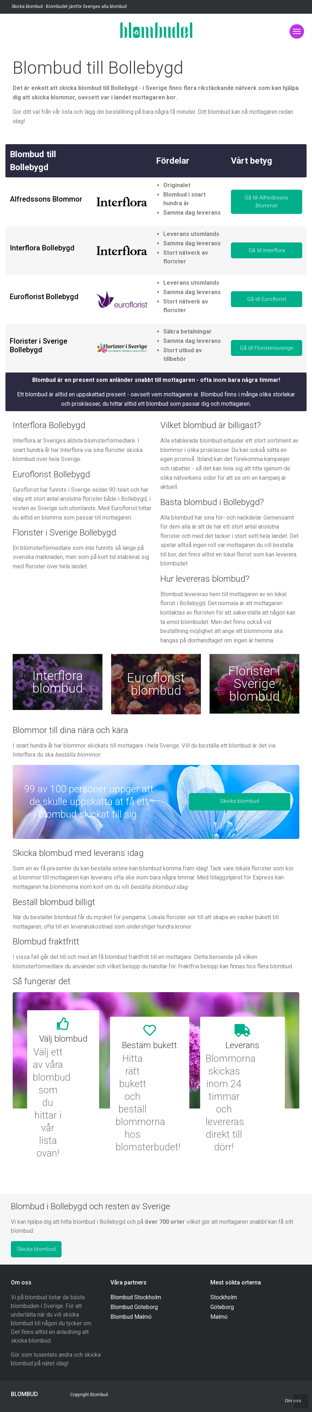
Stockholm (223, 1297)
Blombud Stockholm (135, 1297)
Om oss (293, 1400)
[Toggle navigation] (297, 31)
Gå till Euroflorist (266, 299)
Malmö (219, 1316)
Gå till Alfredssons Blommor (266, 201)
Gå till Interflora (267, 250)
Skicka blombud (239, 801)
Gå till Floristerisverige (267, 348)
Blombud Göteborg (134, 1307)
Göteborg (222, 1307)
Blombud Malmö (131, 1316)
